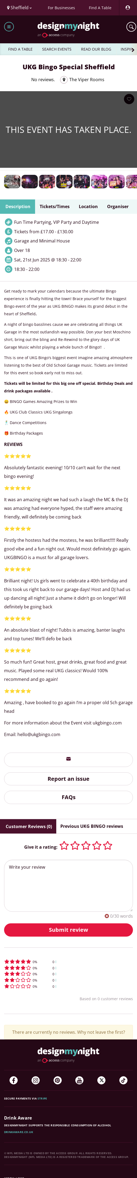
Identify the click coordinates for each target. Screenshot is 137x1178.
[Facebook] (14, 1080)
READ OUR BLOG (96, 49)
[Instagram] (36, 1080)
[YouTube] (79, 1080)
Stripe (42, 1098)
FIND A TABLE (20, 49)
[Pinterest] (58, 1080)
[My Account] (127, 8)
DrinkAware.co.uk (18, 1132)
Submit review (68, 929)
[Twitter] (101, 1080)
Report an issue (68, 778)
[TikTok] (123, 1080)
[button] (68, 962)
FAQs (69, 797)
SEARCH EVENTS (56, 49)
